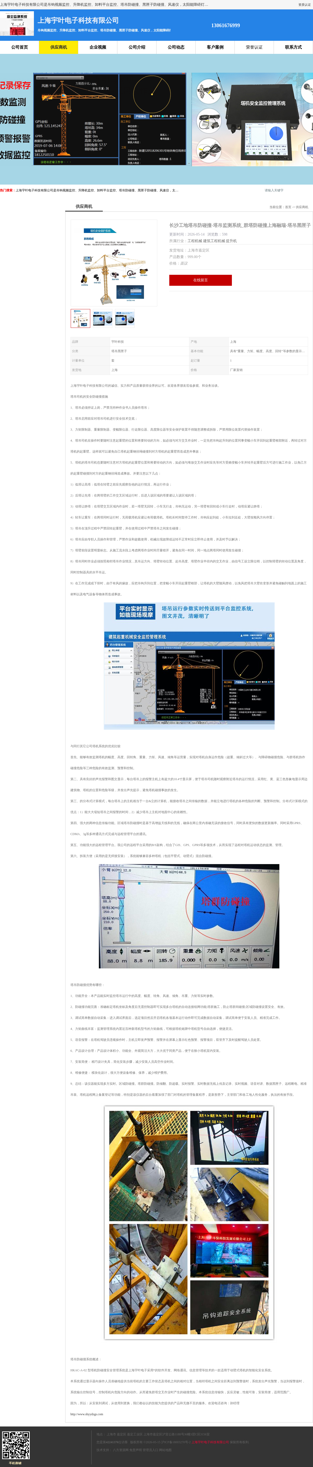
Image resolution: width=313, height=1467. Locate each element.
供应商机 (58, 47)
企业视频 (97, 47)
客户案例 (215, 47)
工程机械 (195, 241)
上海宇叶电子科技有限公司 (210, 1442)
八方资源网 (121, 1450)
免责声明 (135, 1450)
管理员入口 (150, 1450)
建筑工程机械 (214, 241)
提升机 (231, 241)
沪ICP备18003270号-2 (176, 1442)
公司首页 (19, 47)
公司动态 (176, 47)
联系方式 (293, 47)
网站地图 (165, 1450)
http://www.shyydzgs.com (86, 1414)
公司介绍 (137, 47)
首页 (288, 207)
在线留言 (200, 280)
